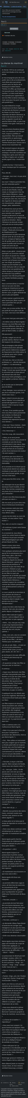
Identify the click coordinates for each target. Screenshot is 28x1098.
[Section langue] (25, 2)
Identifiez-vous (14, 2)
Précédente (14, 28)
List (3, 25)
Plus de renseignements (9, 16)
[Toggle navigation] (3, 2)
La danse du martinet (16, 6)
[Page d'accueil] (1, 6)
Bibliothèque (7, 6)
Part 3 (24, 6)
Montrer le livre (7, 57)
